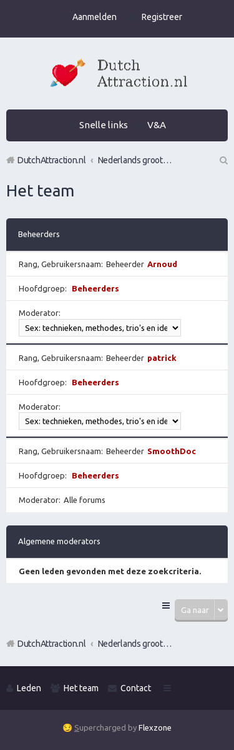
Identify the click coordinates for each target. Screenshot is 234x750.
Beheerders (39, 234)
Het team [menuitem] (81, 688)
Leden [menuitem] (29, 688)
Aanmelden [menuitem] (94, 17)
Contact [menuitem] (135, 688)
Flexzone (155, 727)
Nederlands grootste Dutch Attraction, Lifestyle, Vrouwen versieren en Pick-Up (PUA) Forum (135, 644)
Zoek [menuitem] (223, 160)
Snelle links (103, 124)
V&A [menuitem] (156, 124)
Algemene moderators (59, 541)
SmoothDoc (171, 451)
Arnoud (162, 264)
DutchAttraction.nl (51, 644)
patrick (162, 357)
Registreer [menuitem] (162, 17)
